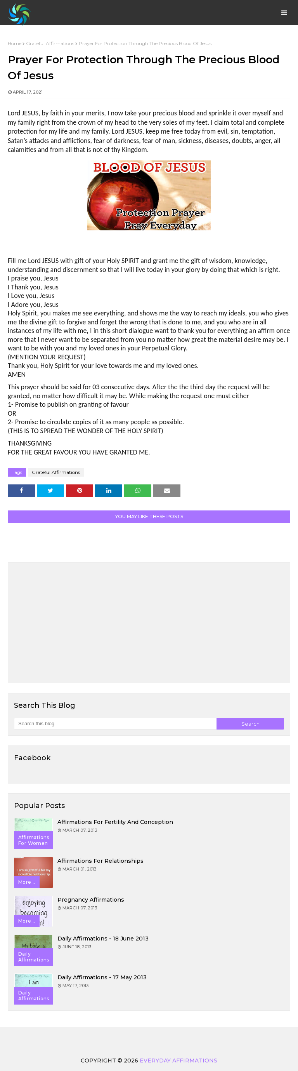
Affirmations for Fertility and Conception (115, 821)
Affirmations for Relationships (100, 860)
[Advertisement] (149, 622)
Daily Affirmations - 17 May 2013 (102, 977)
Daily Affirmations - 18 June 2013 (103, 938)
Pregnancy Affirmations (90, 899)
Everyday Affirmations (178, 1060)
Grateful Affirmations (50, 43)
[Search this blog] (115, 724)
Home (14, 43)
